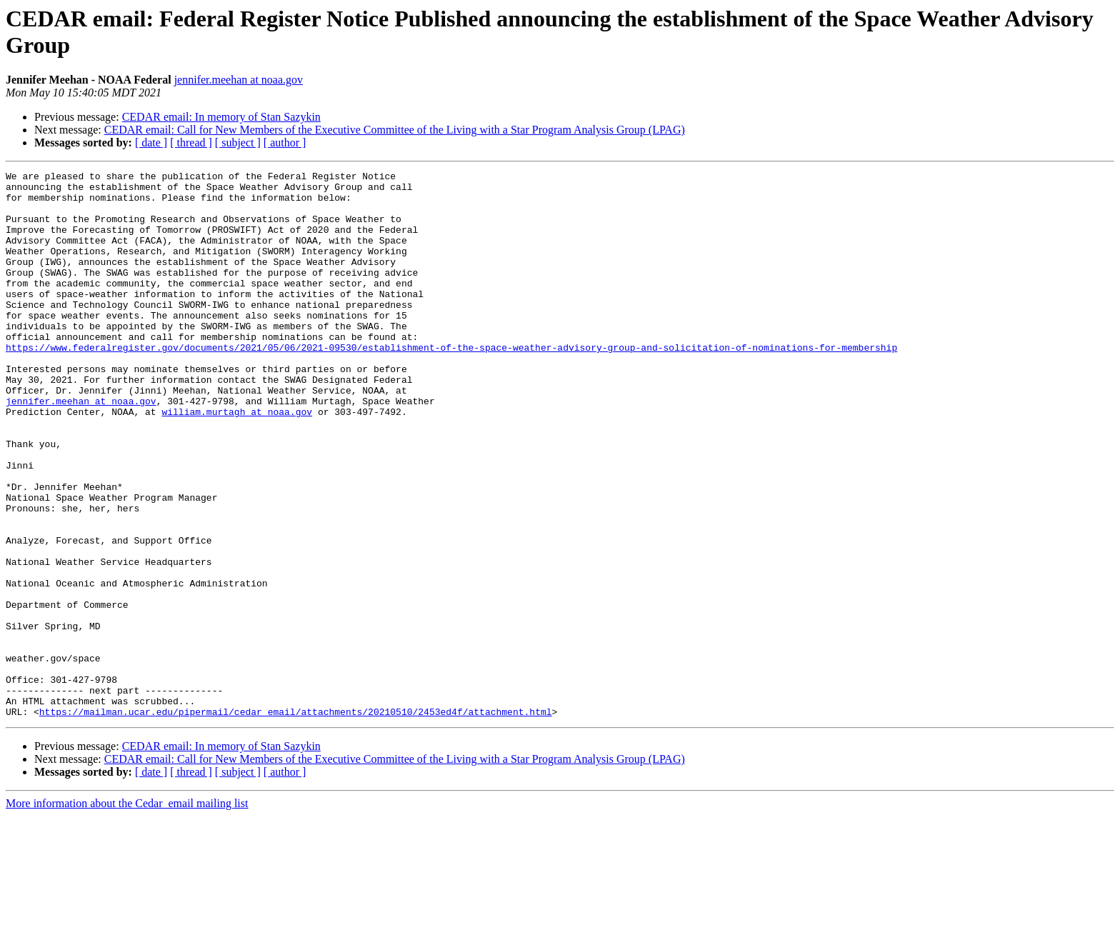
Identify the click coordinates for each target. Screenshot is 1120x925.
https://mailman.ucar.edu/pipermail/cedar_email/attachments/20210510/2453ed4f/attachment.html (295, 820)
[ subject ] (238, 142)
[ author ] (285, 142)
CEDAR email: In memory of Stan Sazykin (221, 117)
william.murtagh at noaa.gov (236, 460)
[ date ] (151, 142)
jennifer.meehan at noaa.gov (238, 80)
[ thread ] (191, 142)
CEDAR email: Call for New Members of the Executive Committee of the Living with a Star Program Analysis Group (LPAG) (394, 130)
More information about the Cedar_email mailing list (127, 912)
